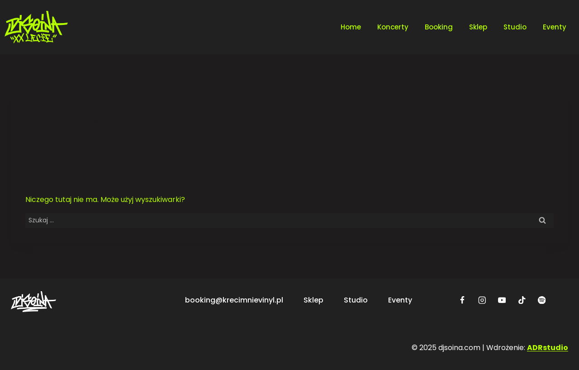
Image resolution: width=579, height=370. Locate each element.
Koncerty (392, 27)
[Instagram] (482, 300)
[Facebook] (462, 300)
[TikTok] (522, 300)
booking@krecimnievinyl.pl (234, 300)
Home (351, 27)
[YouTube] (502, 300)
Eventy (554, 27)
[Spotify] (542, 300)
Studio (515, 27)
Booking (439, 27)
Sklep (478, 27)
